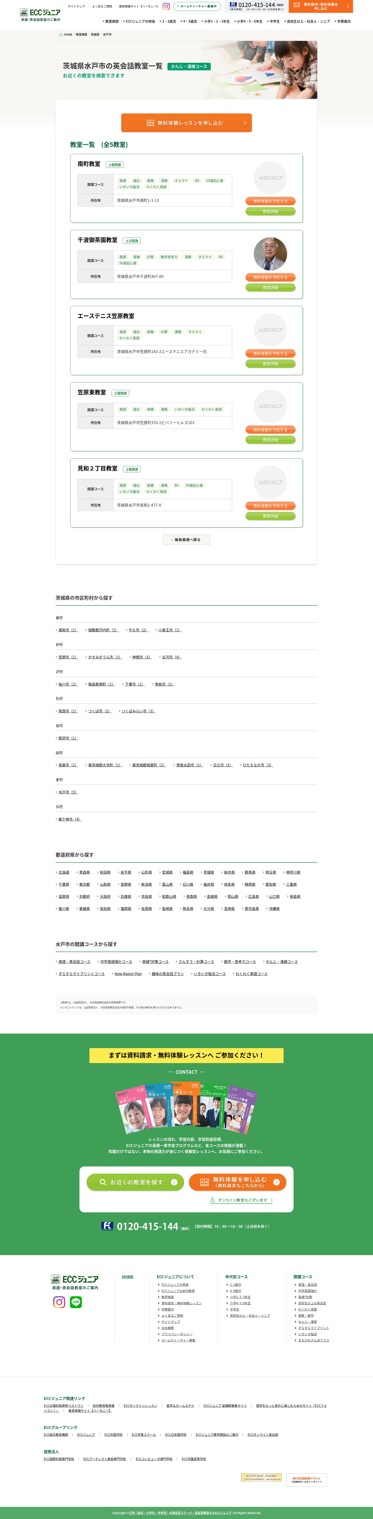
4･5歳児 (235, 1290)
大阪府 (105, 896)
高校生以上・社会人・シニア (308, 21)
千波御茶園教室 (98, 239)
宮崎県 (229, 908)
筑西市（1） (68, 711)
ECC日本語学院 (175, 1434)
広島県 (253, 896)
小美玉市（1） (170, 630)
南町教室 (89, 163)
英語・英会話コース (74, 961)
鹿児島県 (252, 908)
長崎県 (167, 908)
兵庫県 (126, 896)
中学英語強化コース (116, 961)
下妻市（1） (135, 684)
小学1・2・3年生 (217, 21)
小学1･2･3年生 (240, 1297)
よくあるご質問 (102, 6)
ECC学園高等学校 (194, 1458)
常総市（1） (165, 684)
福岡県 (126, 908)
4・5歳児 (190, 21)
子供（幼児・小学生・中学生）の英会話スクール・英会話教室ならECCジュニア (180, 1513)
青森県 (84, 872)
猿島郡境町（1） (101, 684)
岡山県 (233, 896)
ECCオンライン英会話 (263, 1434)
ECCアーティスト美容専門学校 (105, 1458)
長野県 (126, 884)
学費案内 (344, 21)
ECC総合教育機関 (56, 1434)
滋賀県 (64, 896)
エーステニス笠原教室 (106, 315)
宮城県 (167, 872)
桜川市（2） (68, 684)
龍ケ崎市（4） (70, 819)
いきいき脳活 (307, 1334)
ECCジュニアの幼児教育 (178, 1290)
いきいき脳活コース (210, 973)
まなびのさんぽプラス (313, 1340)
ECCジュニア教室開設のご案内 (217, 1434)
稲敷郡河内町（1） (103, 630)
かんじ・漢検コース (282, 961)
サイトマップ (76, 6)
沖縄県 (274, 908)
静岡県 (250, 884)
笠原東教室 (92, 392)
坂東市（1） (68, 765)
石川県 (188, 884)
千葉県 (64, 884)
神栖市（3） (142, 657)
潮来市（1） (68, 630)
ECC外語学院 (113, 1434)
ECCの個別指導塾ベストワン (63, 1405)
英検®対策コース (155, 961)
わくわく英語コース (252, 973)
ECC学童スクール (144, 1434)
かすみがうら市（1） (105, 657)
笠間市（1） (68, 657)
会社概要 (168, 1327)
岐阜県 (229, 884)
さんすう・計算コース (196, 961)
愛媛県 (84, 908)
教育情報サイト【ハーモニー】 (139, 6)
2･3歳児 (235, 1284)
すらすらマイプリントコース (82, 973)
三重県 (291, 884)
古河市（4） (172, 657)
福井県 (208, 884)
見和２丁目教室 (98, 468)
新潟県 (146, 884)
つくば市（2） (100, 711)
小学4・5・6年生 (250, 21)
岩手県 (126, 872)
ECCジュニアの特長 (140, 21)
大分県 (208, 908)
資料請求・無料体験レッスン (182, 1303)
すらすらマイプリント (313, 1327)
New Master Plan (128, 973)
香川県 (64, 908)
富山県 (167, 884)
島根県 (212, 896)
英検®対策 (305, 1297)
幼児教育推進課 (103, 1405)
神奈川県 (293, 872)
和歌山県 (169, 896)
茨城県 (208, 872)
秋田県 (105, 872)
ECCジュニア (86, 1434)
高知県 (105, 908)
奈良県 (146, 896)
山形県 (146, 872)
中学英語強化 (307, 1290)
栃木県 (229, 872)
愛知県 (270, 884)
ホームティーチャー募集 (178, 1340)
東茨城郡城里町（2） (149, 765)
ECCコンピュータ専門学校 (154, 1458)
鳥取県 (191, 896)
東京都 (84, 884)
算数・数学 (306, 1315)
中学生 (275, 21)
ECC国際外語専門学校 (59, 1458)
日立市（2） (223, 765)
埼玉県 (270, 872)
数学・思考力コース (240, 961)
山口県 (274, 896)
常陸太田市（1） (189, 765)
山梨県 (105, 884)
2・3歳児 (169, 21)
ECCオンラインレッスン (140, 1405)
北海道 (64, 872)
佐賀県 (146, 908)
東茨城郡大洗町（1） (105, 765)
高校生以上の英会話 (312, 1303)
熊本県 (188, 908)
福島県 (188, 872)
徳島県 (295, 896)
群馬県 (250, 872)
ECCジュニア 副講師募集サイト (225, 1405)
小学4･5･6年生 (240, 1303)
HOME (127, 1276)
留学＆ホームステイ (180, 1405)
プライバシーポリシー (177, 1334)
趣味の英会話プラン (168, 973)
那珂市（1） (68, 738)
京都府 (84, 896)
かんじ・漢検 (307, 1321)
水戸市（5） (68, 792)
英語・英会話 (307, 1284)
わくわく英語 (307, 1309)
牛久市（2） (138, 630)
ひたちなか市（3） (258, 765)
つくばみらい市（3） (139, 711)
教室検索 (112, 21)
